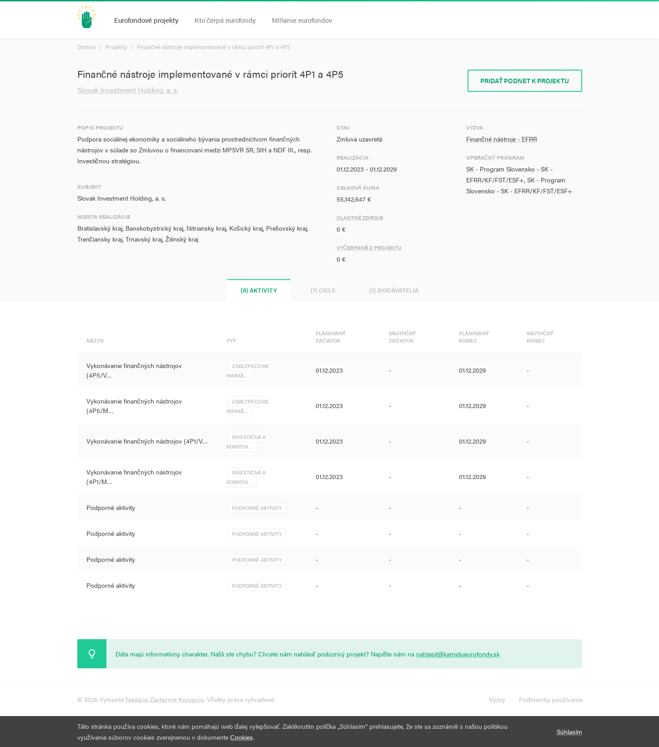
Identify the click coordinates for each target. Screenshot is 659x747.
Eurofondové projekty (146, 20)
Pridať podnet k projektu (524, 80)
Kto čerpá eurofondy (225, 20)
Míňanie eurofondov (302, 20)
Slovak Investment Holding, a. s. (127, 90)
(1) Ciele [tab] (323, 290)
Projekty (116, 46)
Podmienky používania (550, 699)
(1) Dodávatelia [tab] (394, 290)
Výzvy (497, 699)
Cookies (241, 737)
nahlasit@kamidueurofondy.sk (458, 653)
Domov (86, 46)
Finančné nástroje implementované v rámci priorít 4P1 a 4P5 (214, 46)
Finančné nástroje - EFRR (501, 138)
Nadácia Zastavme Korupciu (165, 699)
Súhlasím (569, 731)
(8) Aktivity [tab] (259, 290)
